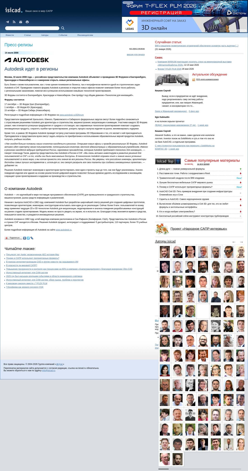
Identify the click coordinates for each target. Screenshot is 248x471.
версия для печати (136, 54)
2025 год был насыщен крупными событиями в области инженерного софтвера (44, 276)
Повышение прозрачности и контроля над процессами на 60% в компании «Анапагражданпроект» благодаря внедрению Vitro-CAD (69, 269)
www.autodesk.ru (63, 230)
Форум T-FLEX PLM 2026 (170, 69)
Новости (10, 35)
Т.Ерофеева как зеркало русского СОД (24, 287)
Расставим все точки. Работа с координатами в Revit (184, 173)
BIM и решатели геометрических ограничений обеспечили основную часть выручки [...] (196, 46)
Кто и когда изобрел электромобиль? (177, 211)
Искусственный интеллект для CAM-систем (27, 272)
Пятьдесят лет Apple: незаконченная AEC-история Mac (32, 254)
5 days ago (194, 111)
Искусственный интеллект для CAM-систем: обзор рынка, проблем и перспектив (45, 280)
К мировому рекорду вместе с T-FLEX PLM (26, 283)
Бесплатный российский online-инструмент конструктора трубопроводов (194, 216)
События (63, 35)
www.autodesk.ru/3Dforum (71, 115)
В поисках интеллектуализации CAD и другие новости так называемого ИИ (42, 262)
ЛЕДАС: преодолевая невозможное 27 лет (175, 125)
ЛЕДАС (59, 364)
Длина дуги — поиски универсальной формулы (182, 169)
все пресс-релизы (137, 48)
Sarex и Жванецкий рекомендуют (171, 111)
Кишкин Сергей (162, 90)
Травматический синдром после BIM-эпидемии (181, 178)
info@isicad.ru (48, 370)
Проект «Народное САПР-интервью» (198, 229)
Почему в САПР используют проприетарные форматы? (32, 258)
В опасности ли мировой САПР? (21, 265)
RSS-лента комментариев (207, 79)
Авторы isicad (165, 241)
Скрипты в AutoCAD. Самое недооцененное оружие (184, 199)
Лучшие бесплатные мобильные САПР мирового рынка (186, 182)
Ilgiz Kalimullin (162, 117)
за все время (203, 164)
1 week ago (203, 125)
